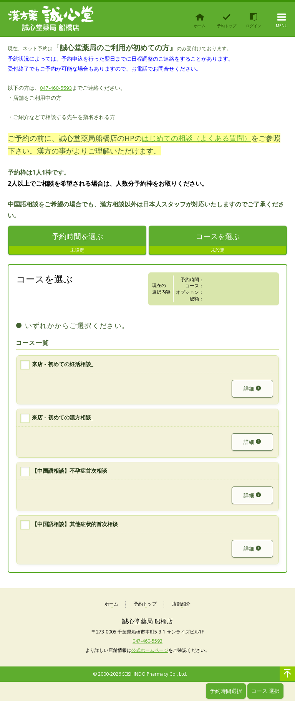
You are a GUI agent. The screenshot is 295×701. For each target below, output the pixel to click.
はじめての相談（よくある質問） (196, 138)
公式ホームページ (149, 650)
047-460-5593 (56, 88)
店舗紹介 (181, 604)
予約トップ (145, 604)
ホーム (111, 604)
